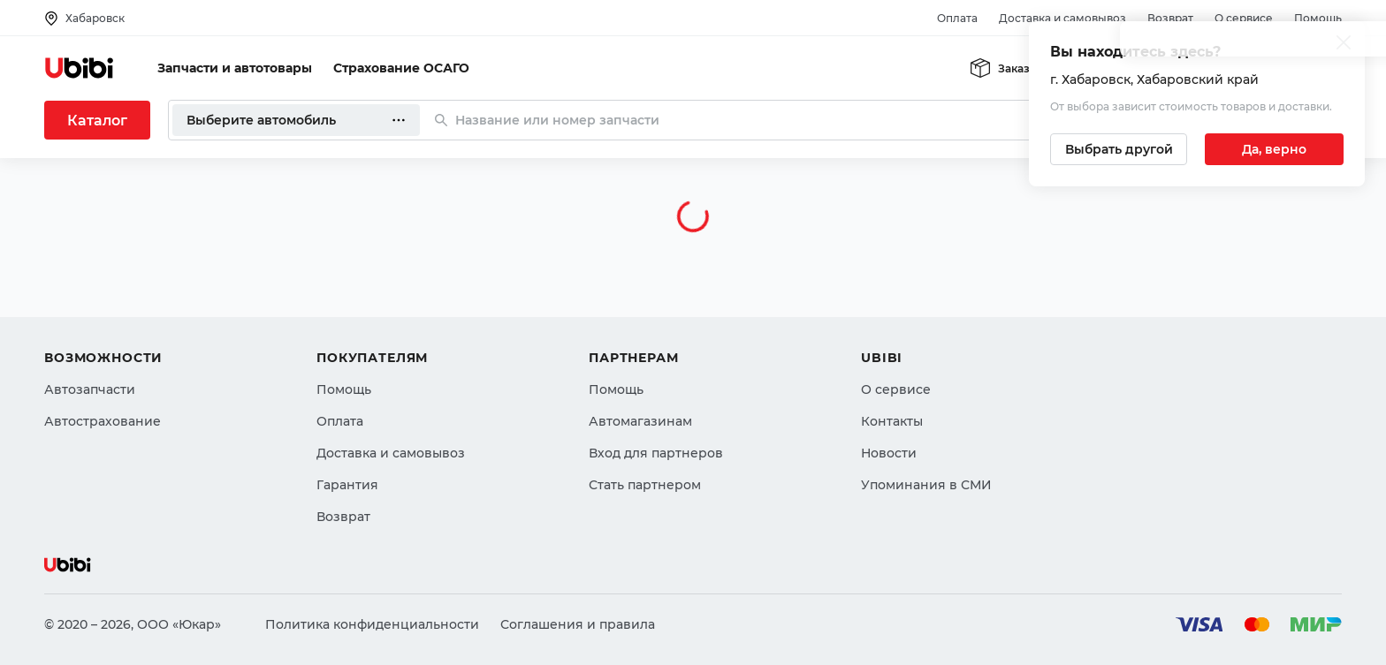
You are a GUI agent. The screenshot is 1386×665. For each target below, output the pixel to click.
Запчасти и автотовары (234, 68)
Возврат (1170, 18)
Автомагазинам (640, 421)
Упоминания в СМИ (926, 485)
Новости (889, 453)
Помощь (1318, 18)
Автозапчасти (89, 389)
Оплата (957, 18)
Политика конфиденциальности (372, 624)
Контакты (892, 421)
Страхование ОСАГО (401, 68)
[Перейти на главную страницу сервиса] (79, 68)
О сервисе (1244, 18)
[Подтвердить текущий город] (1274, 149)
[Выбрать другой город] (1118, 149)
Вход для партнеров (656, 453)
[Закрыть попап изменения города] (1343, 44)
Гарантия (347, 485)
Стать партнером (645, 485)
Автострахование (102, 421)
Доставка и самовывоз (1062, 18)
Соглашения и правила (577, 624)
